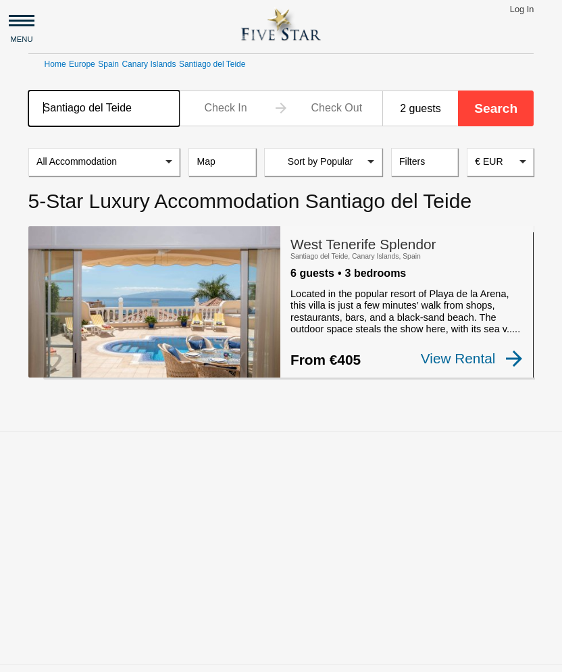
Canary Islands (149, 64)
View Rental (472, 358)
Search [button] (495, 108)
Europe (82, 64)
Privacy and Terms (324, 656)
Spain (108, 64)
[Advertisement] (281, 521)
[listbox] (104, 162)
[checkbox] (49, 369)
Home (55, 64)
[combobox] (104, 108)
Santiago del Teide (212, 64)
